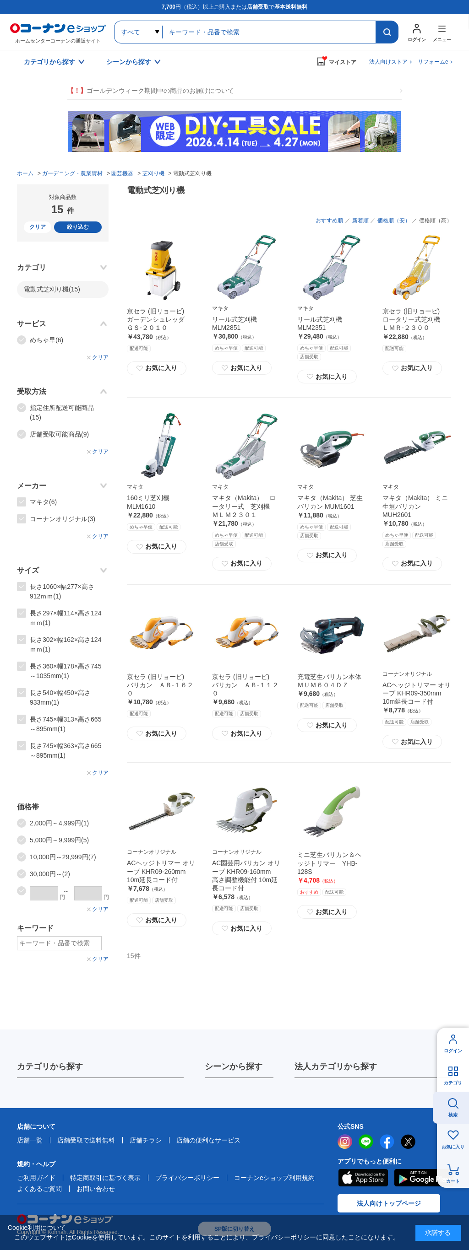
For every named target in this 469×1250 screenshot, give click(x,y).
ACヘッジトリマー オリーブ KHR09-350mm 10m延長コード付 (416, 693)
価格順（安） (393, 220)
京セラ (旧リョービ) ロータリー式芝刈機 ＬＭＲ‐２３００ (414, 319)
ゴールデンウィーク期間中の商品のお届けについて (150, 91)
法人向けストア (388, 62)
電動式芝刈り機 (52, 289)
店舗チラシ (146, 1140)
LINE (366, 1141)
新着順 (360, 220)
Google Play (423, 1177)
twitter (408, 1141)
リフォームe (433, 62)
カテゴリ (453, 1082)
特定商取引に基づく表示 (105, 1178)
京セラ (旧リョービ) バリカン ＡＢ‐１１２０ (245, 685)
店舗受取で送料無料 (86, 1140)
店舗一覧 (30, 1140)
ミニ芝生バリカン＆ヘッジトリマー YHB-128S (329, 863)
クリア (37, 227)
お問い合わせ (95, 1188)
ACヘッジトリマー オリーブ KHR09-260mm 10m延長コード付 (161, 871)
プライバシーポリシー (187, 1178)
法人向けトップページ (389, 1203)
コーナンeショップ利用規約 (274, 1178)
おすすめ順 (329, 220)
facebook (387, 1141)
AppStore (363, 1177)
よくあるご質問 (39, 1188)
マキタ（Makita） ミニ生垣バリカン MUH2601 (415, 506)
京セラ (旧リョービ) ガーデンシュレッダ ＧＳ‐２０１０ (159, 319)
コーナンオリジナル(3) (62, 519)
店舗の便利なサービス (208, 1140)
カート (453, 1181)
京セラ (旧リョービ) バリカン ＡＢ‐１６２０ (160, 685)
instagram (345, 1141)
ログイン (453, 1050)
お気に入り (156, 368)
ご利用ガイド (36, 1178)
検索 (453, 1114)
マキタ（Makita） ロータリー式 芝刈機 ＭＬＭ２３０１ (244, 506)
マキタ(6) (43, 502)
